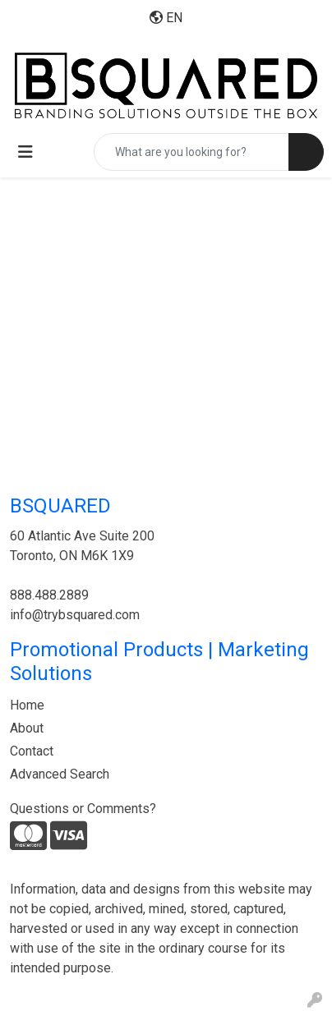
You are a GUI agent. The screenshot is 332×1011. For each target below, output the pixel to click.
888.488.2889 (49, 595)
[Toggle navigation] (25, 151)
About (27, 728)
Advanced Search (59, 774)
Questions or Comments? (83, 808)
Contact (31, 751)
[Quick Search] (191, 152)
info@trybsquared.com (75, 615)
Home (27, 705)
